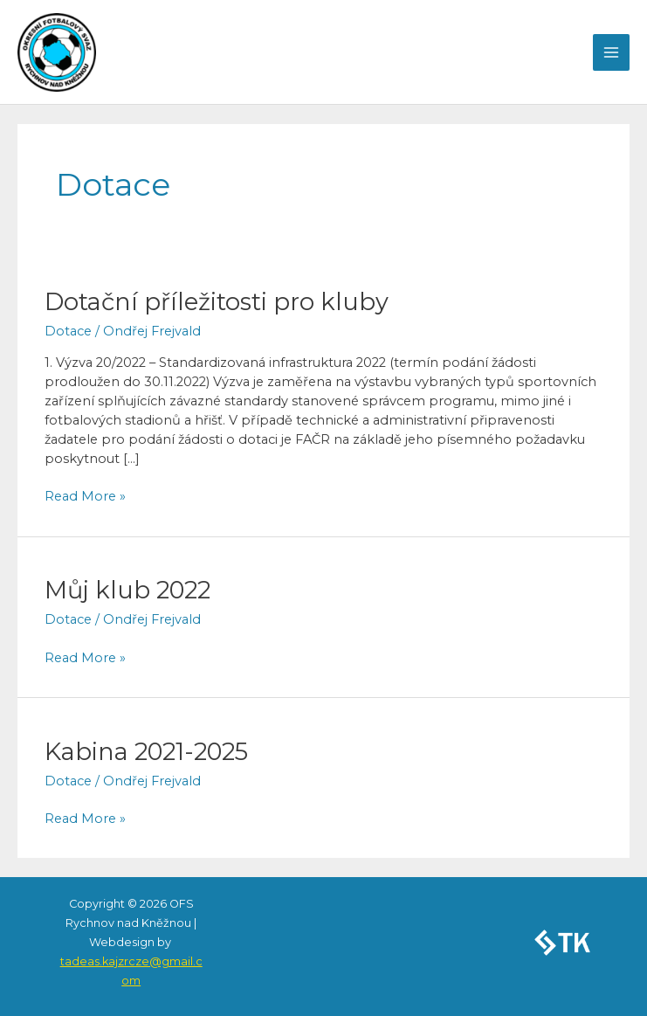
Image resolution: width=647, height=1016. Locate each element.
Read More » (85, 495)
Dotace (68, 331)
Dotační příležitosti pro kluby (217, 301)
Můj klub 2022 (127, 590)
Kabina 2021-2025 (146, 751)
